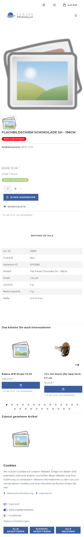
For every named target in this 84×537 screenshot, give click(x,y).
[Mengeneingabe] (7, 188)
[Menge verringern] (20, 188)
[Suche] (54, 5)
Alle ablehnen (68, 530)
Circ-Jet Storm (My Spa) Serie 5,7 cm (62, 376)
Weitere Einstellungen (16, 521)
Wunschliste (15, 206)
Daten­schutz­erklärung (18, 493)
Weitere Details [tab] (42, 235)
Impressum (44, 493)
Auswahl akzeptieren (42, 530)
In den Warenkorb (20, 197)
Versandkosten (26, 215)
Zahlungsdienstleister (21, 509)
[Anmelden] (44, 5)
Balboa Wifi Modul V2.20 (17, 374)
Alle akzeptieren (15, 530)
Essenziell (14, 504)
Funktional (15, 515)
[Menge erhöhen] (15, 188)
